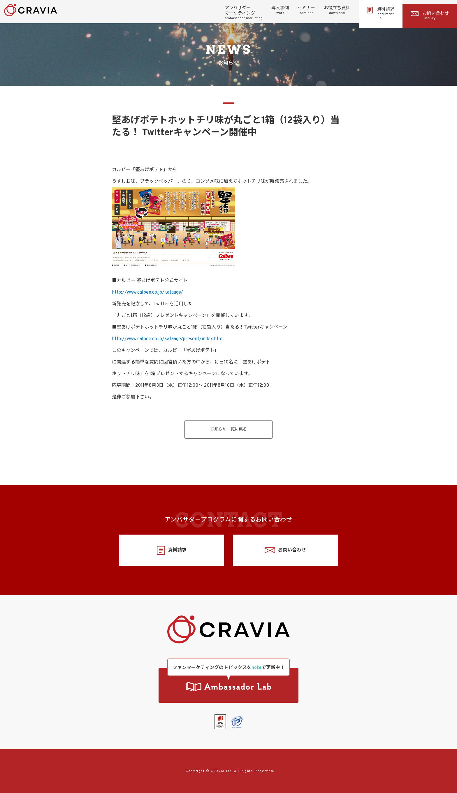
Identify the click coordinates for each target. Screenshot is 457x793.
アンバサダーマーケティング (244, 13)
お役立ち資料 (337, 10)
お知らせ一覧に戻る (228, 429)
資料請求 (380, 14)
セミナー (306, 10)
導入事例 (280, 10)
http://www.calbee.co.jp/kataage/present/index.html (168, 339)
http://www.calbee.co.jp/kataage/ (147, 292)
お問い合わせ (430, 16)
